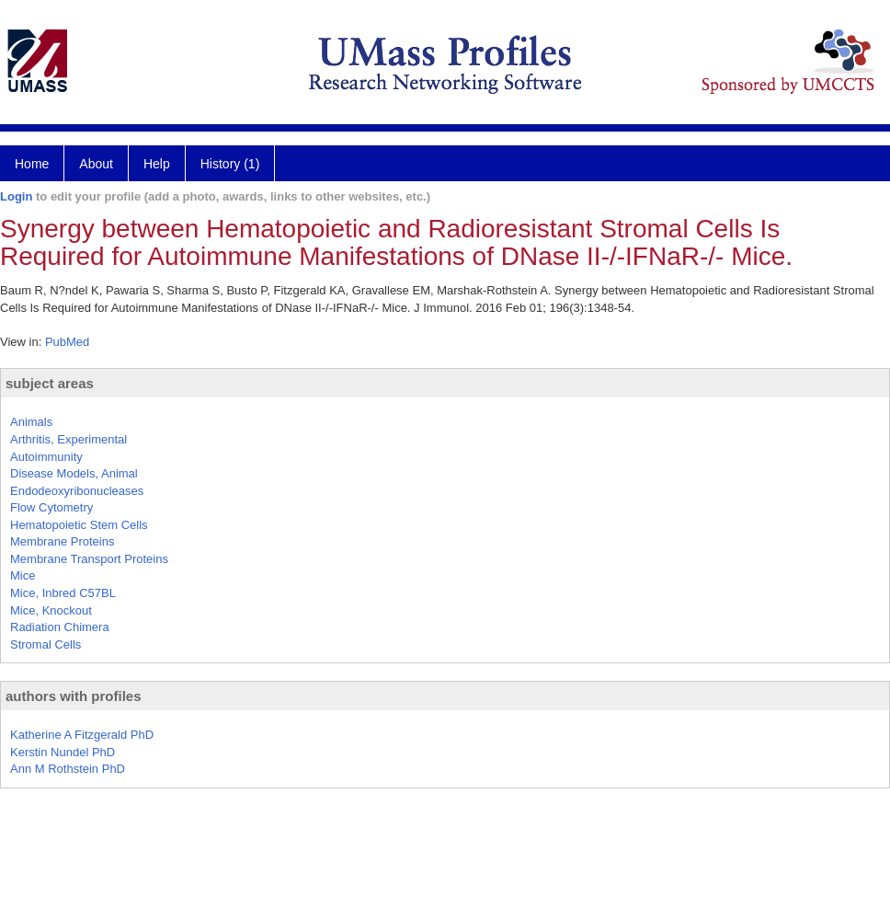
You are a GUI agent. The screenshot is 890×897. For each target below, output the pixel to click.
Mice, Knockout (51, 610)
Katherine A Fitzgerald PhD (82, 735)
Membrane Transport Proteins (89, 559)
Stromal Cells (45, 644)
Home (32, 163)
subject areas (50, 383)
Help (156, 163)
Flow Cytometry (51, 507)
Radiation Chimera (59, 627)
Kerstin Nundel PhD (62, 752)
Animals (31, 422)
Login (16, 196)
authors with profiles (74, 696)
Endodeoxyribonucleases (76, 491)
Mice (22, 575)
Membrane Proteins (62, 541)
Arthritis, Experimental (68, 439)
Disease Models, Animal (74, 473)
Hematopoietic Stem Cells (79, 525)
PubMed (67, 342)
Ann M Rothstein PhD (67, 769)
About (96, 163)
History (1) (230, 163)
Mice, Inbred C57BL (63, 593)
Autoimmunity (46, 457)
